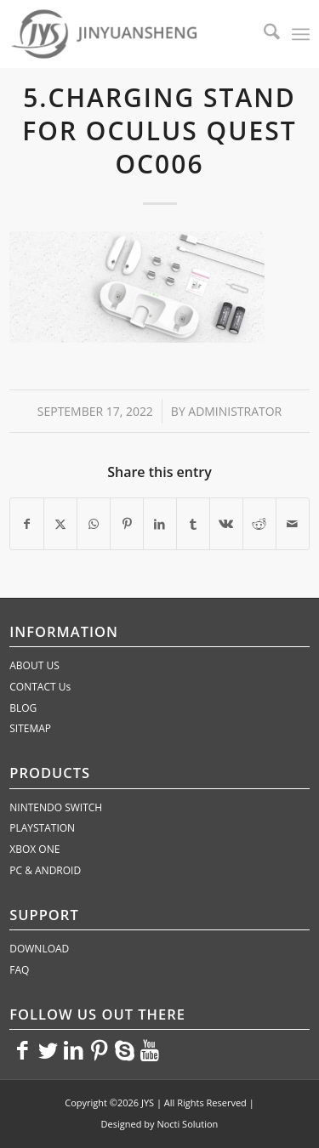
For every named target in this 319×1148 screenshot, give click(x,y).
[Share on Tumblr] (193, 523)
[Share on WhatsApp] (93, 523)
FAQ (19, 970)
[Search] (263, 34)
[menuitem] (263, 34)
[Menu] (301, 34)
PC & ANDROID (45, 870)
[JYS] (129, 34)
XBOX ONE (34, 849)
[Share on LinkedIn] (160, 523)
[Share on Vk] (226, 523)
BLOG (23, 708)
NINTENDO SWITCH (55, 807)
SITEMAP (30, 728)
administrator (235, 411)
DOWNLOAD (39, 948)
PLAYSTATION (42, 828)
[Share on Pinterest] (127, 523)
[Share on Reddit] (259, 523)
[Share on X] (60, 523)
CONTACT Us (40, 686)
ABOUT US (34, 665)
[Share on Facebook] (26, 523)
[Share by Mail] (292, 523)
